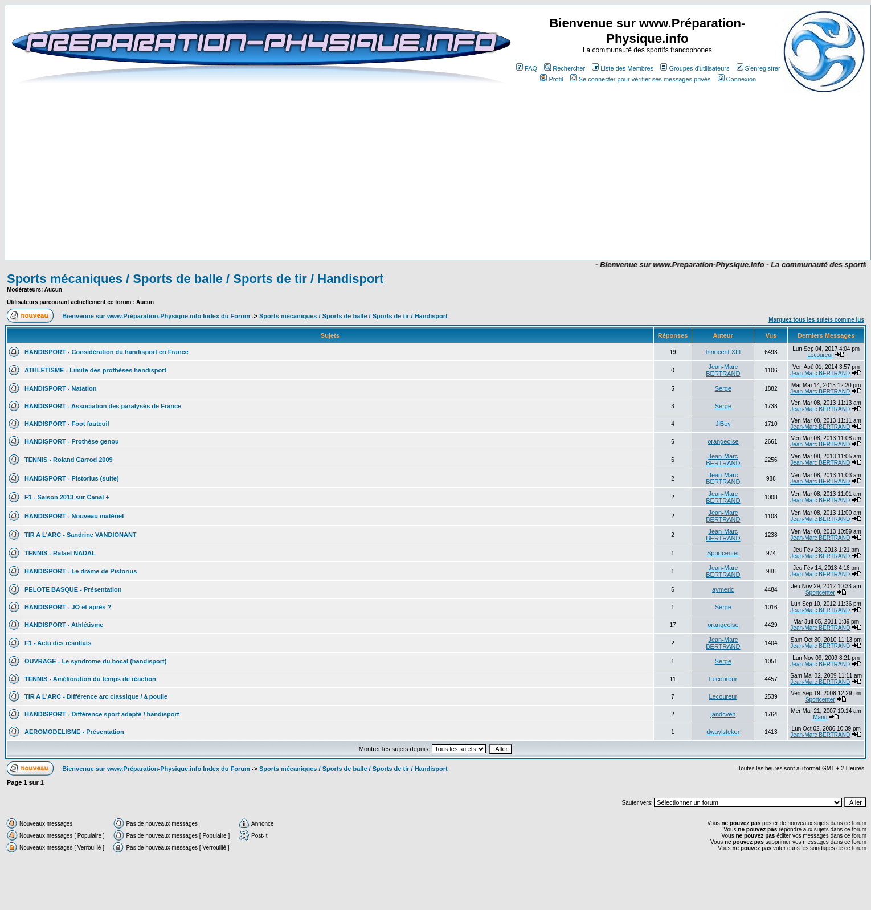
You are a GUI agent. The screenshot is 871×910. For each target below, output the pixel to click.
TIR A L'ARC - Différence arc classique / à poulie (95, 696)
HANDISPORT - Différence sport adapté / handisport (101, 714)
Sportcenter (723, 553)
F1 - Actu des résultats (58, 643)
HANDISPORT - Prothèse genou (71, 441)
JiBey (723, 423)
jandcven (722, 714)
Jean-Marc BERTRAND (723, 370)
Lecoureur (820, 355)
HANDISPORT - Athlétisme (63, 624)
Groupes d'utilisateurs (694, 68)
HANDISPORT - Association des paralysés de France (102, 406)
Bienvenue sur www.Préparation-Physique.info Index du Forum (156, 316)
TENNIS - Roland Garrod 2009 (68, 459)
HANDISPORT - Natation (60, 388)
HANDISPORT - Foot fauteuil (66, 423)
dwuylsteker (722, 731)
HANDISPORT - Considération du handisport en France (106, 352)
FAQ (526, 68)
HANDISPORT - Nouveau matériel (74, 516)
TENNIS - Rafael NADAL (60, 553)
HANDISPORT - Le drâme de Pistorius (80, 571)
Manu (820, 717)
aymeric (723, 589)
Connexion (737, 79)
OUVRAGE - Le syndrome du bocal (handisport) (95, 661)
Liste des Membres (622, 68)
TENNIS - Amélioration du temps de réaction (90, 678)
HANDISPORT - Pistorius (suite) (71, 478)
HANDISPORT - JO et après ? (67, 607)
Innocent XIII (723, 352)
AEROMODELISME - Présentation (74, 731)
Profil (551, 79)
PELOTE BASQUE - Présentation (73, 589)
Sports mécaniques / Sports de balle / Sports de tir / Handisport (195, 279)
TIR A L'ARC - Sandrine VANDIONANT (80, 534)
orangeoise (723, 441)
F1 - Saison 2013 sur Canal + (66, 497)
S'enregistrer (758, 68)
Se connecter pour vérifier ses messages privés (640, 79)
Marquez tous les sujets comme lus (816, 320)
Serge (723, 388)
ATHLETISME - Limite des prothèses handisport (95, 370)
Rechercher (564, 68)
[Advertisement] (328, 226)
